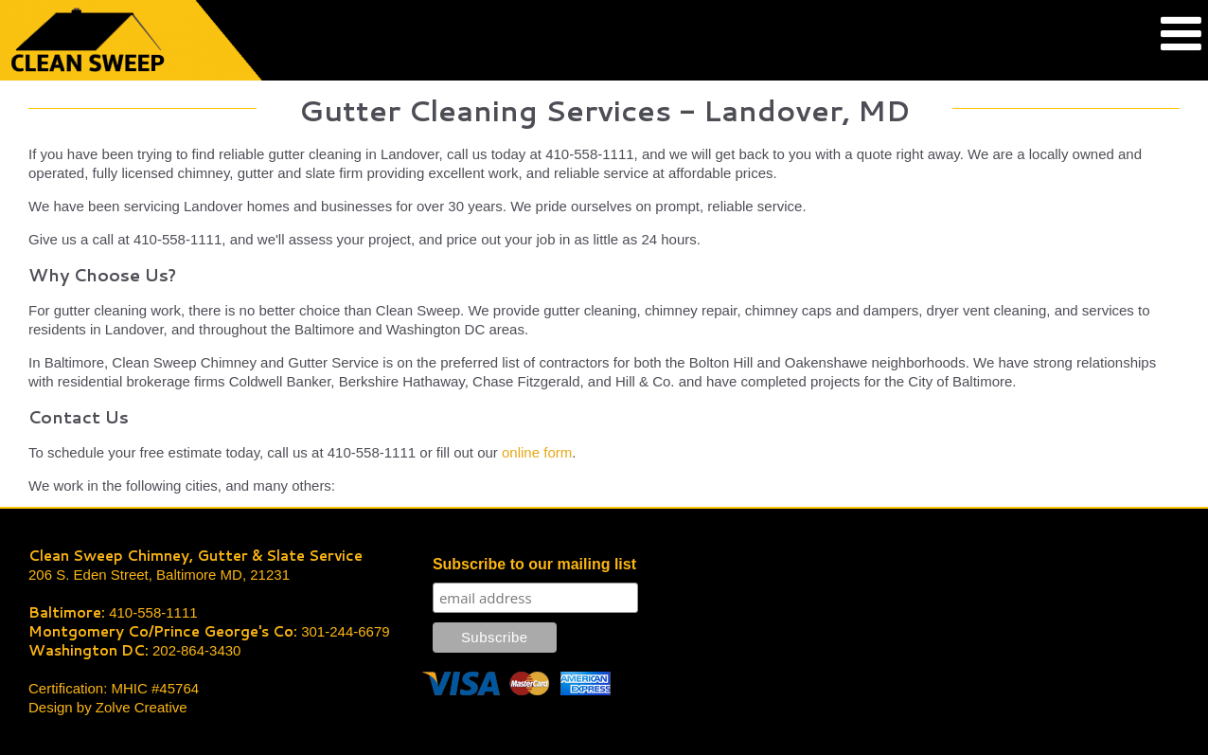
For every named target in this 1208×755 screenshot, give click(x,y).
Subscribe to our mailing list (534, 564)
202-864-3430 (196, 650)
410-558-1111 (153, 612)
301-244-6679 (345, 631)
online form (537, 452)
